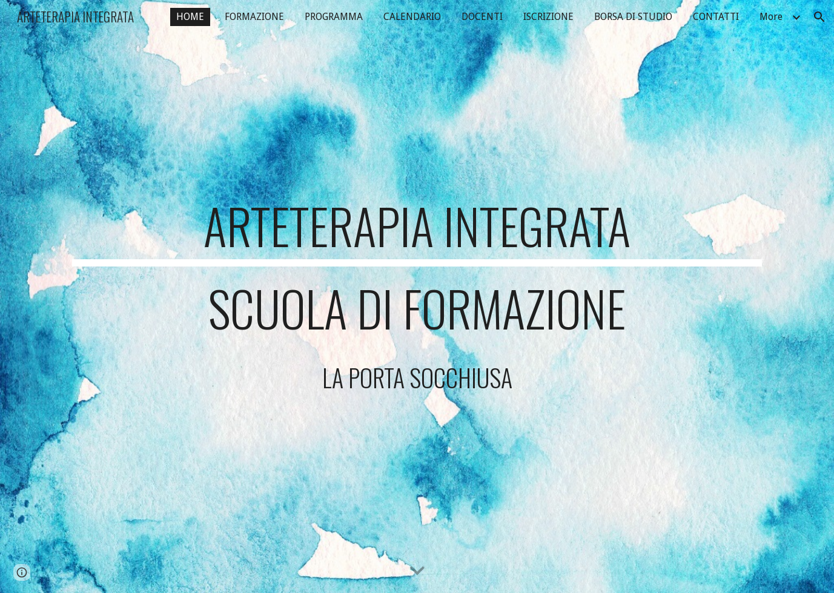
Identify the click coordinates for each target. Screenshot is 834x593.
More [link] (771, 16)
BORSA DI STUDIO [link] (633, 16)
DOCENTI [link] (482, 16)
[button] (819, 16)
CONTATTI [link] (716, 16)
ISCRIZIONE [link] (548, 16)
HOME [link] (190, 16)
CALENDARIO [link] (412, 16)
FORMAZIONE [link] (254, 16)
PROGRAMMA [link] (334, 16)
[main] (416, 296)
